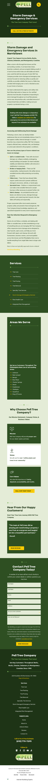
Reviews (24, 697)
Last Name (10, 556)
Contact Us (24, 700)
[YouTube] (28, 717)
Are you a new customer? (14, 578)
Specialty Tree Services (24, 667)
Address (10, 572)
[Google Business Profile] (17, 717)
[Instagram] (24, 717)
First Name (10, 550)
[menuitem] (24, 272)
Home (24, 686)
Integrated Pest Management (24, 677)
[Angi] (31, 717)
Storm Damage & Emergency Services (24, 671)
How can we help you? (13, 583)
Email (9, 567)
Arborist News (24, 693)
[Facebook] (20, 717)
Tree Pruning (24, 660)
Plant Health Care (24, 674)
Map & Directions (24, 644)
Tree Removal (24, 664)
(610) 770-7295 (24, 708)
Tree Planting (24, 657)
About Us (24, 690)
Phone (9, 561)
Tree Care (24, 653)
